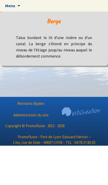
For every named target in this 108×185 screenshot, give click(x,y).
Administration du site (31, 115)
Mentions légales (30, 103)
